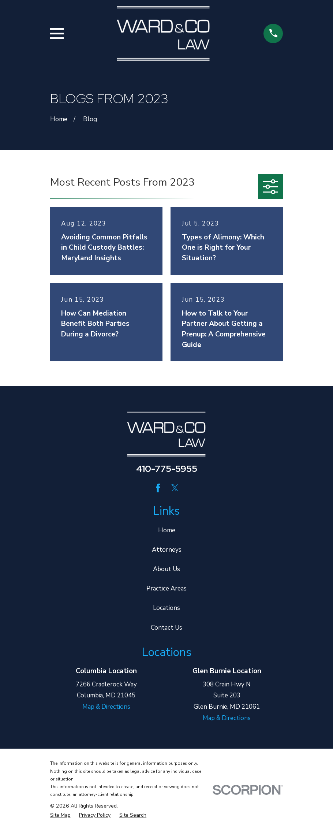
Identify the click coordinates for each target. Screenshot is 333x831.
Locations (166, 608)
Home (166, 530)
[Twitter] (175, 488)
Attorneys (167, 549)
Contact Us (166, 627)
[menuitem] (60, 815)
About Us (166, 569)
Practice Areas (166, 588)
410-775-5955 (166, 468)
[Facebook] (158, 488)
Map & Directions (106, 707)
